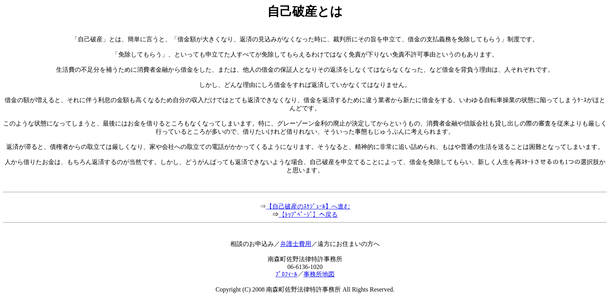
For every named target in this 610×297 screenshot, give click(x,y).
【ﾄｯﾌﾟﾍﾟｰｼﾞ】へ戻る (308, 214)
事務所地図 (319, 274)
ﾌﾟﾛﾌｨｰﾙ (286, 274)
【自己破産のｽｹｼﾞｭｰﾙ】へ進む (308, 206)
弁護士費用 (295, 243)
